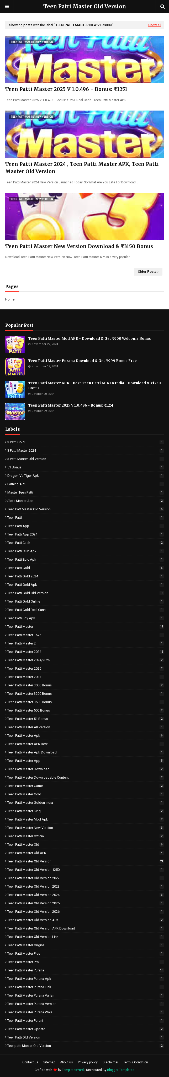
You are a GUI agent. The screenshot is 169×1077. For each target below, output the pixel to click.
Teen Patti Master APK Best (85, 744)
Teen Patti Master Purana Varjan (85, 995)
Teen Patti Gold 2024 (85, 576)
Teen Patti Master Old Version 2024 (85, 895)
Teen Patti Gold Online (85, 601)
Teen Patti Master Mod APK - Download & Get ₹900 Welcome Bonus (89, 338)
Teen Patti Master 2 (85, 643)
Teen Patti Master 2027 (85, 677)
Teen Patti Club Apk (85, 551)
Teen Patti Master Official (85, 836)
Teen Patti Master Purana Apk (85, 979)
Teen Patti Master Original (85, 945)
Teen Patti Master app (85, 761)
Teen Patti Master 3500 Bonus (85, 702)
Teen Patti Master (85, 626)
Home (9, 299)
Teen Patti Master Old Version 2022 (85, 878)
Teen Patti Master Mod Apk (85, 819)
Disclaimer (110, 1062)
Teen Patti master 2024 (85, 652)
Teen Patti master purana (85, 970)
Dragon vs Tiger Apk (85, 476)
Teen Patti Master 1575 (85, 635)
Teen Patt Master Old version (85, 509)
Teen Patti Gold (85, 568)
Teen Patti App (85, 526)
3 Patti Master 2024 (85, 450)
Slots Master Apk (85, 501)
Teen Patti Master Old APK (85, 853)
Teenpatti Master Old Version (85, 1046)
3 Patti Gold (85, 442)
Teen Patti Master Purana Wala (85, 1012)
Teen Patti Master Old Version (84, 6)
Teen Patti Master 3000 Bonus (85, 685)
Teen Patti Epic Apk (85, 559)
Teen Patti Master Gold (85, 794)
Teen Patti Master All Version (85, 727)
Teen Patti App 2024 (85, 534)
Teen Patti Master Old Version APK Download (85, 928)
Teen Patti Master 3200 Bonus (85, 694)
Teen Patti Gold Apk (85, 585)
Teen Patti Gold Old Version (85, 593)
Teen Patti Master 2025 (85, 668)
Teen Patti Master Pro (85, 962)
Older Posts (147, 272)
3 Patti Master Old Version (85, 459)
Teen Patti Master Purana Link (85, 987)
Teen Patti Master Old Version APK (85, 920)
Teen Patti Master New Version (85, 828)
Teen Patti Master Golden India (85, 803)
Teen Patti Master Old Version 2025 (85, 903)
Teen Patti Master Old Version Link (85, 937)
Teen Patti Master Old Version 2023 (85, 886)
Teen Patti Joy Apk (85, 618)
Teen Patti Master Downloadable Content (85, 777)
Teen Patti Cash (85, 543)
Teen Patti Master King (85, 811)
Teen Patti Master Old (85, 844)
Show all (154, 25)
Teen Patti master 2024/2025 (85, 660)
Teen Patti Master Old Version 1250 (85, 870)
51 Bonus (85, 467)
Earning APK (85, 484)
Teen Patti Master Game (85, 786)
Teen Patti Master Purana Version (85, 1004)
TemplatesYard (73, 1070)
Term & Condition (135, 1062)
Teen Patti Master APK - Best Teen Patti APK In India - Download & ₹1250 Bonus (94, 386)
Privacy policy (88, 1062)
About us (66, 1062)
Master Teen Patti (85, 492)
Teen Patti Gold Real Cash (85, 610)
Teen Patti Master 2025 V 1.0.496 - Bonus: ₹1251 (66, 89)
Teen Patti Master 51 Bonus (85, 719)
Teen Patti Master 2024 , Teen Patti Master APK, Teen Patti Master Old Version (82, 168)
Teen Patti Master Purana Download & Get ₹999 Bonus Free (82, 361)
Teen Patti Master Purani (85, 1021)
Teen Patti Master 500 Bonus (85, 710)
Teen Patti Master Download (85, 769)
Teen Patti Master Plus (85, 953)
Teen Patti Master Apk (85, 735)
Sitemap (49, 1062)
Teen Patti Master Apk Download (85, 752)
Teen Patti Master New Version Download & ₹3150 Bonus (79, 246)
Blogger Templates (120, 1070)
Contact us (30, 1062)
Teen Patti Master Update (85, 1029)
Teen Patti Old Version (85, 1037)
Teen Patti (85, 518)
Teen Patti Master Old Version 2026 (85, 912)
